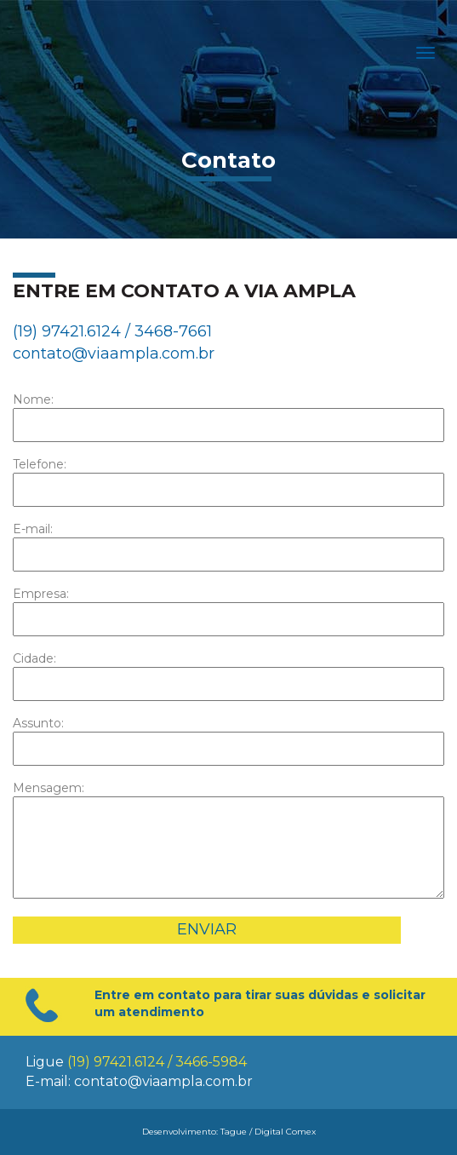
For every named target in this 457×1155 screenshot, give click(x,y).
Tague (233, 1131)
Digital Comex (285, 1131)
